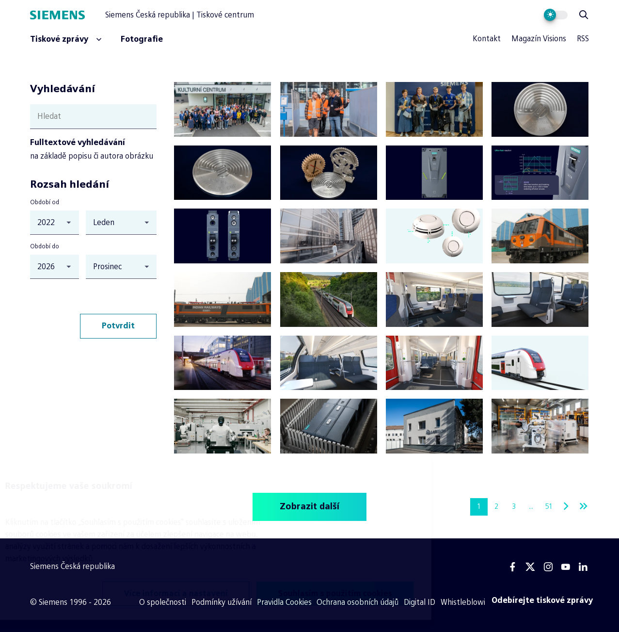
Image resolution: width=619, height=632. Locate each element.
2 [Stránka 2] (496, 506)
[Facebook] (513, 567)
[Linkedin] (583, 567)
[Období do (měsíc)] (121, 267)
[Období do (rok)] (54, 267)
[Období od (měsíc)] (121, 223)
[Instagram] (548, 567)
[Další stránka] (566, 507)
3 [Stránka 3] (514, 506)
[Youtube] (565, 567)
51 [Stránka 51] (549, 506)
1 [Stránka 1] (479, 506)
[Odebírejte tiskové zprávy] (542, 600)
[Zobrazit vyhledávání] (583, 15)
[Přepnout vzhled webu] (556, 15)
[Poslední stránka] (583, 507)
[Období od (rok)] (54, 223)
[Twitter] (530, 567)
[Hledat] (93, 116)
